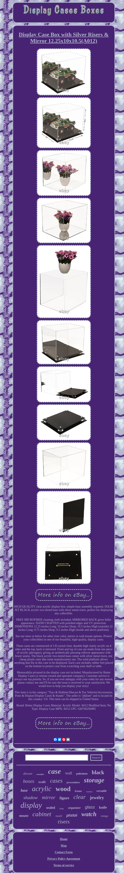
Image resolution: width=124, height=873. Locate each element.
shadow (30, 797)
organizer (74, 807)
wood (63, 789)
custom (89, 791)
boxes (28, 781)
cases (56, 781)
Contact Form (63, 852)
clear (80, 797)
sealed (50, 807)
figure (64, 798)
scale (42, 782)
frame (78, 791)
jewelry (97, 797)
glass (90, 807)
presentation (73, 782)
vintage (104, 816)
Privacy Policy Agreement (63, 858)
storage (94, 780)
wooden (40, 774)
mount (23, 815)
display (31, 805)
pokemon (82, 773)
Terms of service (63, 865)
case (54, 771)
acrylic (42, 789)
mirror (48, 797)
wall (68, 773)
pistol (71, 815)
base (24, 790)
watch (88, 814)
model (59, 815)
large (61, 808)
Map (64, 845)
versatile (101, 791)
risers (64, 822)
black (98, 772)
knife (103, 807)
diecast (27, 773)
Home (64, 839)
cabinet (41, 813)
